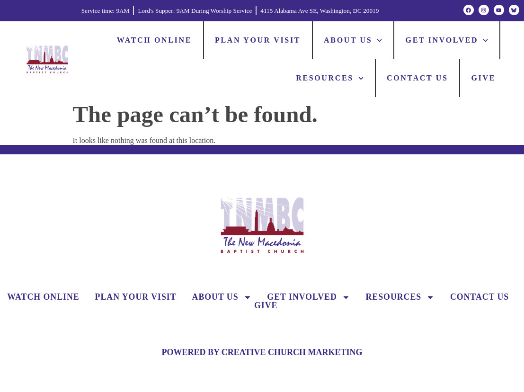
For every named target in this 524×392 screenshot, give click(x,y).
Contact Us (417, 78)
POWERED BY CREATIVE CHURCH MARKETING (261, 352)
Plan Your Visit (258, 40)
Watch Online (154, 40)
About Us (353, 40)
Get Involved (447, 40)
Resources (330, 78)
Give (483, 78)
